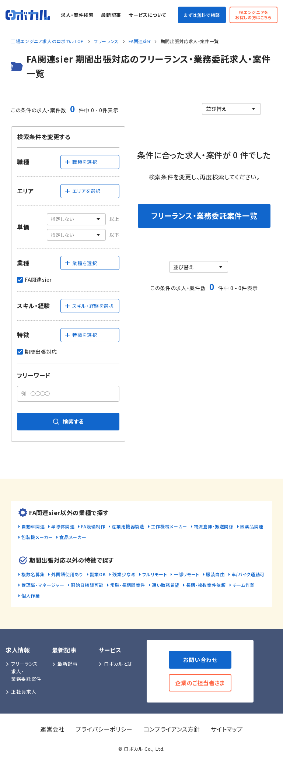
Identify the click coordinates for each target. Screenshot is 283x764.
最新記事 (111, 15)
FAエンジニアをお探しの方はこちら (253, 14)
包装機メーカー (37, 537)
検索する (68, 421)
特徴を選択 (80, 334)
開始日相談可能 (87, 585)
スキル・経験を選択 (89, 305)
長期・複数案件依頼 (206, 585)
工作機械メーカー (169, 526)
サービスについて (147, 15)
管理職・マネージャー (42, 585)
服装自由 (215, 574)
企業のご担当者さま (200, 683)
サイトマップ (227, 729)
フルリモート (154, 574)
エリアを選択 (82, 190)
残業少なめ (124, 574)
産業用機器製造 (128, 526)
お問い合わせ (200, 659)
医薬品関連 (251, 526)
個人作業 (30, 595)
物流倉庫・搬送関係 (214, 526)
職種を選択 (80, 161)
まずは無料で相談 (202, 15)
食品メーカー (72, 537)
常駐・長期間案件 (127, 585)
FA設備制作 (93, 526)
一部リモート (186, 574)
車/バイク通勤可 (248, 574)
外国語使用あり (67, 574)
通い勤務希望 (165, 585)
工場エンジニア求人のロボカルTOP (47, 41)
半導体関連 (62, 526)
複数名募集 (33, 574)
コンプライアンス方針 (172, 729)
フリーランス (106, 41)
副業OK (98, 574)
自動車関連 (33, 526)
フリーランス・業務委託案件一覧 (204, 215)
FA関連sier (139, 41)
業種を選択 (80, 263)
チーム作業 (244, 585)
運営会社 (52, 729)
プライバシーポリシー (104, 729)
